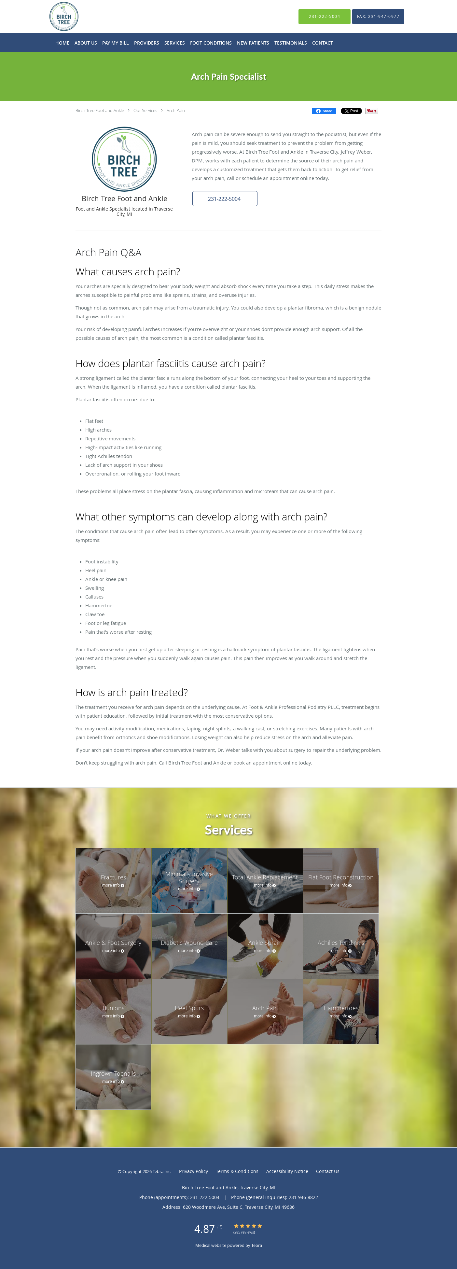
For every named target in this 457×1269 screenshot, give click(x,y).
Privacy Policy (193, 1171)
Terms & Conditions (237, 1171)
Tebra (256, 1245)
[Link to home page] (54, 16)
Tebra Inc (161, 1171)
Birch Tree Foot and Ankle (100, 110)
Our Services (145, 110)
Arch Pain (176, 110)
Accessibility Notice (287, 1171)
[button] (224, 198)
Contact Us (327, 1171)
